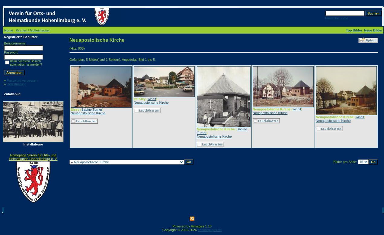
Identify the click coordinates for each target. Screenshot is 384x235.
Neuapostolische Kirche (88, 113)
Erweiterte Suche (336, 18)
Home (8, 30)
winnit (152, 99)
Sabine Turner (91, 109)
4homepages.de (210, 230)
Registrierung (16, 84)
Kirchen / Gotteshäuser (33, 30)
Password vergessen (22, 80)
